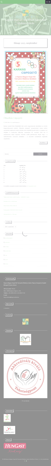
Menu (48, 1)
